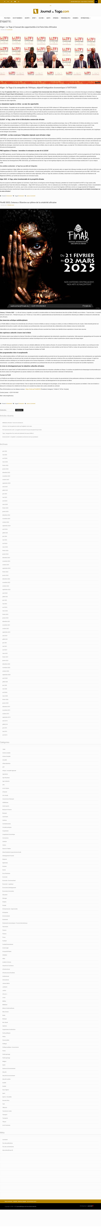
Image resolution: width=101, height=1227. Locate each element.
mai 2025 (4, 497)
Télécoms (4, 1107)
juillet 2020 (5, 681)
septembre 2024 (6, 525)
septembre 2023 (6, 568)
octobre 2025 (5, 479)
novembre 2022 (6, 582)
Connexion (5, 1139)
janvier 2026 (5, 469)
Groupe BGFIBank (6, 951)
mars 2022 (5, 610)
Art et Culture (5, 788)
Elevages (4, 898)
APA (3, 784)
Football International (7, 944)
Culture (42, 18)
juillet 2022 (5, 596)
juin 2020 (4, 685)
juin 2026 (4, 451)
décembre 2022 (6, 579)
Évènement (9, 195)
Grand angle (5, 948)
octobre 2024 (5, 522)
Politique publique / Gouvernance (10, 1047)
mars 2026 (5, 461)
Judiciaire (4, 987)
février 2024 (5, 550)
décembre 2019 (6, 706)
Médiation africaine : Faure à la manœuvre (12, 422)
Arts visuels (5, 795)
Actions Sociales (6, 756)
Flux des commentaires (8, 1146)
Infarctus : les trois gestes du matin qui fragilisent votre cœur (17, 426)
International (85, 18)
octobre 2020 (5, 671)
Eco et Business (18, 18)
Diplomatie (5, 862)
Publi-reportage (6, 1054)
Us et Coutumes (6, 1125)
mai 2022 (4, 603)
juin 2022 (4, 600)
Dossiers (76, 18)
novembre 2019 (6, 710)
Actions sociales (6, 752)
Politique (7, 18)
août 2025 (4, 486)
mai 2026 (4, 454)
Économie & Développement (9, 887)
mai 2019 (4, 731)
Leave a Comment (31, 196)
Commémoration (6, 823)
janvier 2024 (5, 554)
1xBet (3, 749)
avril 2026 (4, 458)
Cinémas (4, 820)
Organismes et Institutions (8, 1029)
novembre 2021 (6, 625)
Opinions (56, 18)
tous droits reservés (31, 1206)
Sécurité (4, 1072)
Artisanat (4, 791)
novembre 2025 (6, 476)
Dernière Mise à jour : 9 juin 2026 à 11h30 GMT (82, 1)
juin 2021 (4, 642)
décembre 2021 (6, 621)
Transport (4, 1114)
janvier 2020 (5, 703)
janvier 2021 (5, 660)
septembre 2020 (6, 674)
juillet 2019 (5, 724)
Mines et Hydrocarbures (8, 1008)
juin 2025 (4, 493)
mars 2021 (5, 653)
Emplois (4, 901)
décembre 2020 (6, 664)
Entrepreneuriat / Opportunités (10, 909)
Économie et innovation (8, 891)
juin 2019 (4, 727)
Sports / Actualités (7, 1097)
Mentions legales (22, 1201)
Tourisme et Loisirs (7, 1111)
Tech (3, 1104)
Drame (4, 870)
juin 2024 (4, 536)
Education (4, 894)
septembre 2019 (6, 717)
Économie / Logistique (7, 884)
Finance (4, 930)
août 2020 (4, 678)
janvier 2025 (5, 511)
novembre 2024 (6, 518)
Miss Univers (5, 1011)
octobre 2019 (5, 713)
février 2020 (5, 699)
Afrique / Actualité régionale (9, 770)
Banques (4, 813)
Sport (34, 18)
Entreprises (5, 912)
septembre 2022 (6, 589)
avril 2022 (4, 607)
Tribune (4, 1121)
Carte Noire (5, 816)
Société (27, 18)
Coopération (5, 831)
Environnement (6, 916)
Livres (3, 997)
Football (4, 940)
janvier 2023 (5, 575)
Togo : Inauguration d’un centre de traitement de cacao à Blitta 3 (18, 433)
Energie (4, 905)
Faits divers (5, 926)
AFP (3, 767)
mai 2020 (4, 688)
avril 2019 (4, 735)
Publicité (15, 1201)
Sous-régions (5, 1089)
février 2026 (5, 465)
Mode (3, 1015)
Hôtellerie (4, 955)
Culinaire (4, 841)
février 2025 (5, 508)
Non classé (5, 1022)
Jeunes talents (6, 983)
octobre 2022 (5, 586)
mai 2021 (4, 646)
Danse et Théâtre (6, 848)
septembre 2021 (6, 632)
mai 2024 (4, 540)
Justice (4, 990)
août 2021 (4, 635)
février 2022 (5, 614)
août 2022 (4, 593)
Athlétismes (5, 802)
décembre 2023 (6, 557)
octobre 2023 (5, 564)
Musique (4, 1018)
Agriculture (5, 774)
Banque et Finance (7, 809)
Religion (4, 1061)
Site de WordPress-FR (7, 1150)
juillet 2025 (5, 490)
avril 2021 (4, 649)
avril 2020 (4, 692)
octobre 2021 (5, 628)
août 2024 (4, 529)
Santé (48, 18)
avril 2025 (4, 501)
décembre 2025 (6, 472)
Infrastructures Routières (8, 972)
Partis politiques (6, 1033)
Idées (3, 958)
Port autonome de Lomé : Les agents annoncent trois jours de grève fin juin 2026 (22, 429)
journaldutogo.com (21, 1206)
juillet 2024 (5, 532)
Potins (4, 1050)
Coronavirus (5, 838)
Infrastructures (6, 969)
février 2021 (5, 657)
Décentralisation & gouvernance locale (11, 852)
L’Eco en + (4, 994)
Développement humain (8, 855)
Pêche (3, 1036)
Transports (5, 1118)
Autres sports (5, 806)
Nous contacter (8, 1201)
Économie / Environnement (9, 880)
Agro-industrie (5, 781)
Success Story (5, 1100)
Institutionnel (5, 976)
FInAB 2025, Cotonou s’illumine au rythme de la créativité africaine (28, 202)
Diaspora (4, 859)
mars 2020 (5, 696)
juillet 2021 (5, 639)
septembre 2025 (6, 483)
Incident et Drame (6, 962)
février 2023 (5, 571)
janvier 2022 (5, 618)
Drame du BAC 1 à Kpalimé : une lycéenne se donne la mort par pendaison (20, 437)
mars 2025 (5, 504)
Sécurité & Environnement (8, 1075)
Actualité (4, 760)
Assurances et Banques (8, 799)
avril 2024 (4, 543)
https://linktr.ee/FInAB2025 (33, 389)
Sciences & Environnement (8, 1068)
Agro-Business (6, 777)
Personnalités (66, 18)
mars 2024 (5, 547)
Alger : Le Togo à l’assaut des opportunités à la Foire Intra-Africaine (28, 27)
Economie (4, 877)
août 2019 (4, 720)
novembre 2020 (6, 667)
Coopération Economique (8, 834)
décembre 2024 (6, 515)
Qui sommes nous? (31, 1201)
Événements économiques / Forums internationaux (14, 923)
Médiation (4, 1004)
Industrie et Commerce (7, 965)
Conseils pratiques (6, 827)
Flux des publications (7, 1143)
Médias (4, 1001)
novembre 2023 (6, 561)
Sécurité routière (6, 1079)
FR (50, 5)
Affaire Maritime (6, 763)
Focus (3, 937)
